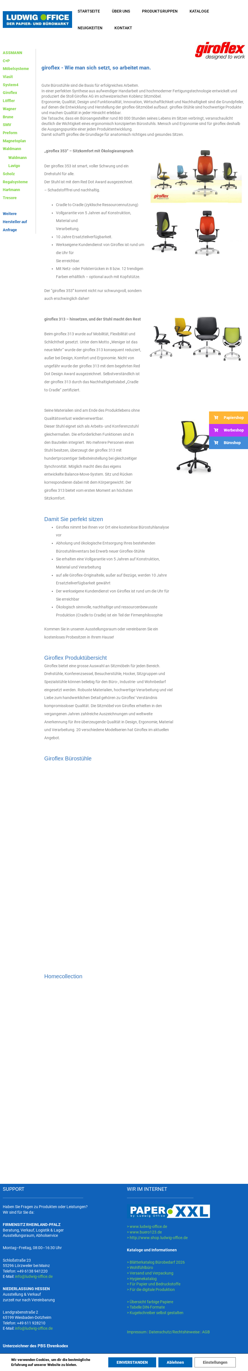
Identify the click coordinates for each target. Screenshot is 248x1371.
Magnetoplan (14, 141)
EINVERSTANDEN (132, 1362)
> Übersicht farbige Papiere (150, 1302)
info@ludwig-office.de (34, 1276)
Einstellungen (215, 1362)
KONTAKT (123, 28)
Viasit (8, 76)
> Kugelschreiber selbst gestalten (155, 1312)
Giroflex (10, 92)
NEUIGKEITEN (90, 28)
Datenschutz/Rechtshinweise (174, 1332)
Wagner (9, 109)
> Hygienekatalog (142, 1278)
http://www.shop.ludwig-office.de (159, 1237)
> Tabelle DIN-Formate (146, 1307)
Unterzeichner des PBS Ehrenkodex (35, 1345)
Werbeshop (226, 430)
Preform (10, 133)
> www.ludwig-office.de (147, 1226)
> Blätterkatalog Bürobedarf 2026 (156, 1262)
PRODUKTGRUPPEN (160, 11)
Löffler (9, 100)
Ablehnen (175, 1362)
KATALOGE (199, 11)
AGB (206, 1332)
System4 (10, 85)
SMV (7, 124)
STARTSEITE (89, 11)
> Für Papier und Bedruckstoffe (153, 1284)
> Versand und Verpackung (150, 1273)
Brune (8, 117)
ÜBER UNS (121, 11)
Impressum (136, 1332)
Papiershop (226, 417)
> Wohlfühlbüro (140, 1267)
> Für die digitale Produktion (151, 1289)
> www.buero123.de (144, 1232)
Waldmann (12, 148)
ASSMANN (12, 52)
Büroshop (225, 443)
